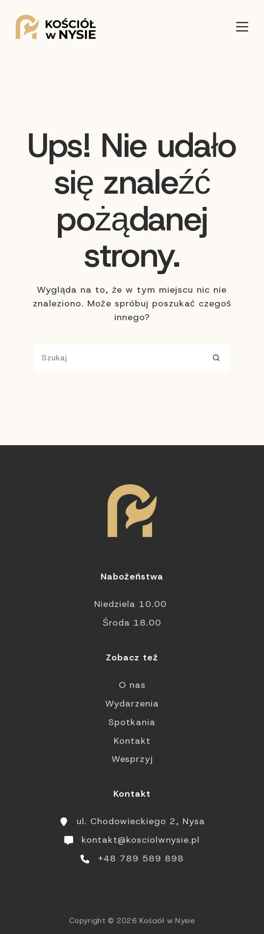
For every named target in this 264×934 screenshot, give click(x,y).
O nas (132, 685)
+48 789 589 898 (141, 858)
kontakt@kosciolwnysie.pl (140, 840)
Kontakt (132, 741)
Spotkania (132, 722)
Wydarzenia (132, 703)
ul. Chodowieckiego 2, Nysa (141, 821)
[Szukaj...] (118, 358)
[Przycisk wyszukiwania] (216, 358)
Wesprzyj (132, 759)
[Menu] (242, 27)
